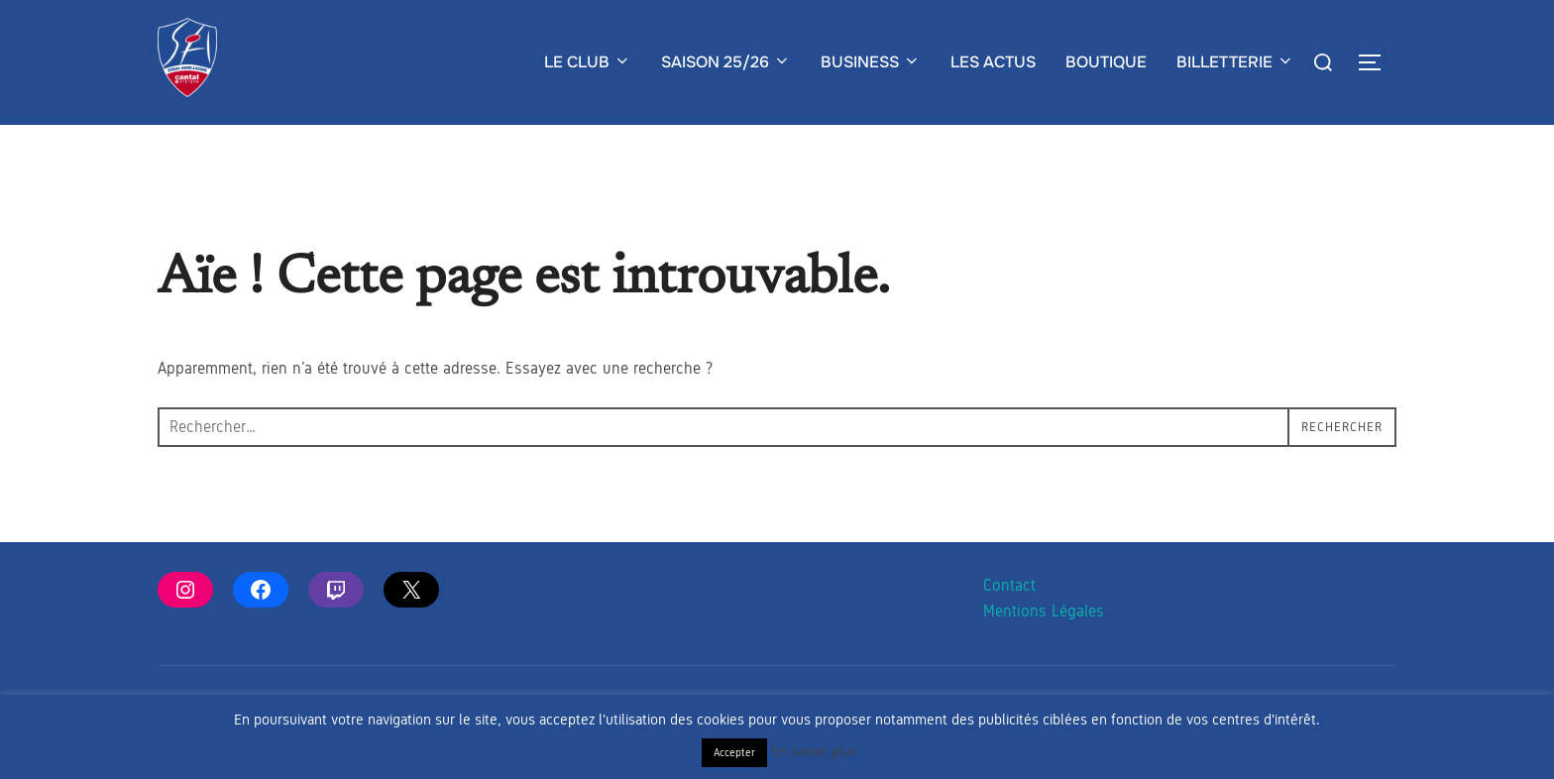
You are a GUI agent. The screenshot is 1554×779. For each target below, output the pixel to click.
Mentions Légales (1043, 650)
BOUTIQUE (1106, 62)
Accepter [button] (734, 752)
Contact (1009, 623)
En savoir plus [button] (814, 751)
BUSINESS (871, 62)
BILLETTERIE (1235, 62)
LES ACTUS (993, 62)
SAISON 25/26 (726, 62)
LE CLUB (587, 62)
